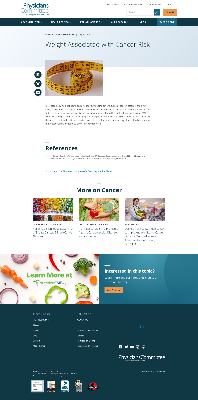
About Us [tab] (171, 4)
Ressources (87, 346)
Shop (35, 335)
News (36, 325)
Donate (170, 12)
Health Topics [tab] (61, 22)
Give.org (59, 376)
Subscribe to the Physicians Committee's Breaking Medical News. (78, 171)
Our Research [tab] (121, 22)
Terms (160, 372)
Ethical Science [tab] (91, 22)
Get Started (113, 290)
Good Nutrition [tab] (31, 22)
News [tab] (144, 22)
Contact (36, 340)
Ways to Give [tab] (167, 22)
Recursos (86, 340)
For (134, 4)
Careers (80, 335)
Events (36, 330)
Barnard (87, 330)
